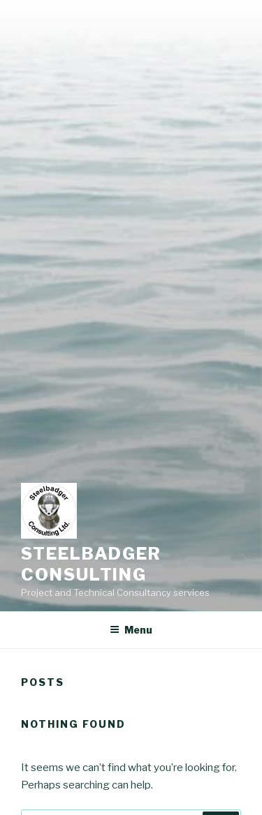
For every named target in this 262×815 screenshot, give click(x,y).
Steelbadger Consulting (91, 564)
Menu (131, 630)
